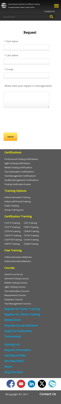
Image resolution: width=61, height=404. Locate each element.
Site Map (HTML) (15, 355)
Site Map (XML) (14, 361)
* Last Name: (11, 55)
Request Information (17, 350)
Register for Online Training (22, 314)
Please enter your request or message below (28, 85)
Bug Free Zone (13, 372)
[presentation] (25, 118)
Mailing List (12, 344)
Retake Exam (12, 320)
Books (8, 366)
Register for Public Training (22, 309)
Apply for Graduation (18, 331)
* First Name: (11, 41)
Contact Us (49, 11)
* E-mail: (8, 69)
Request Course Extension (21, 325)
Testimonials (12, 336)
